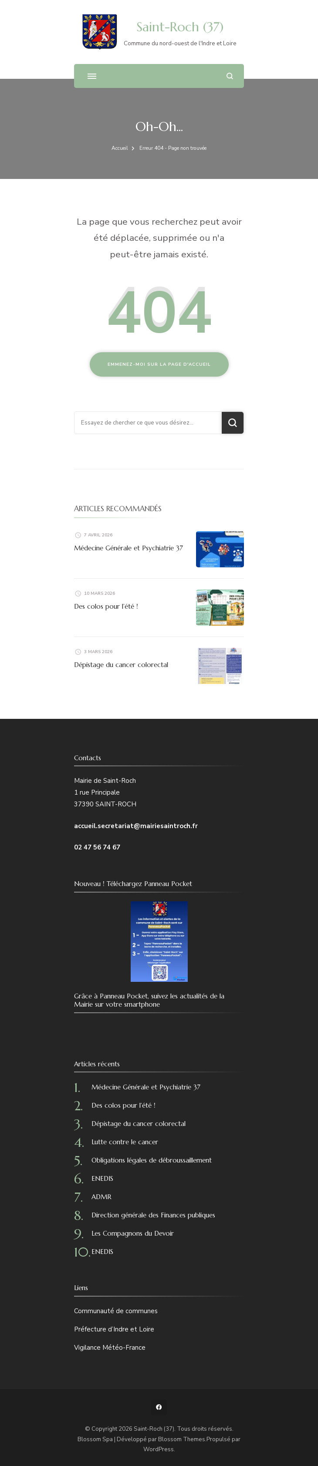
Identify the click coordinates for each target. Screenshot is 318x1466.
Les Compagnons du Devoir (132, 1233)
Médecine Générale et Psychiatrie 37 (128, 548)
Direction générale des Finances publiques (153, 1215)
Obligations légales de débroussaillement (151, 1160)
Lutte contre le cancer (124, 1142)
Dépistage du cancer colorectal (121, 665)
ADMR (101, 1197)
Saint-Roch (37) (179, 27)
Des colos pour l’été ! (106, 606)
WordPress (158, 1449)
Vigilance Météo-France (109, 1347)
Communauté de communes (116, 1311)
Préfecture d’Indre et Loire (114, 1329)
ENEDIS (102, 1178)
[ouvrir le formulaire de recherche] (230, 76)
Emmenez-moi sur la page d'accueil (159, 364)
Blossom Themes (181, 1439)
